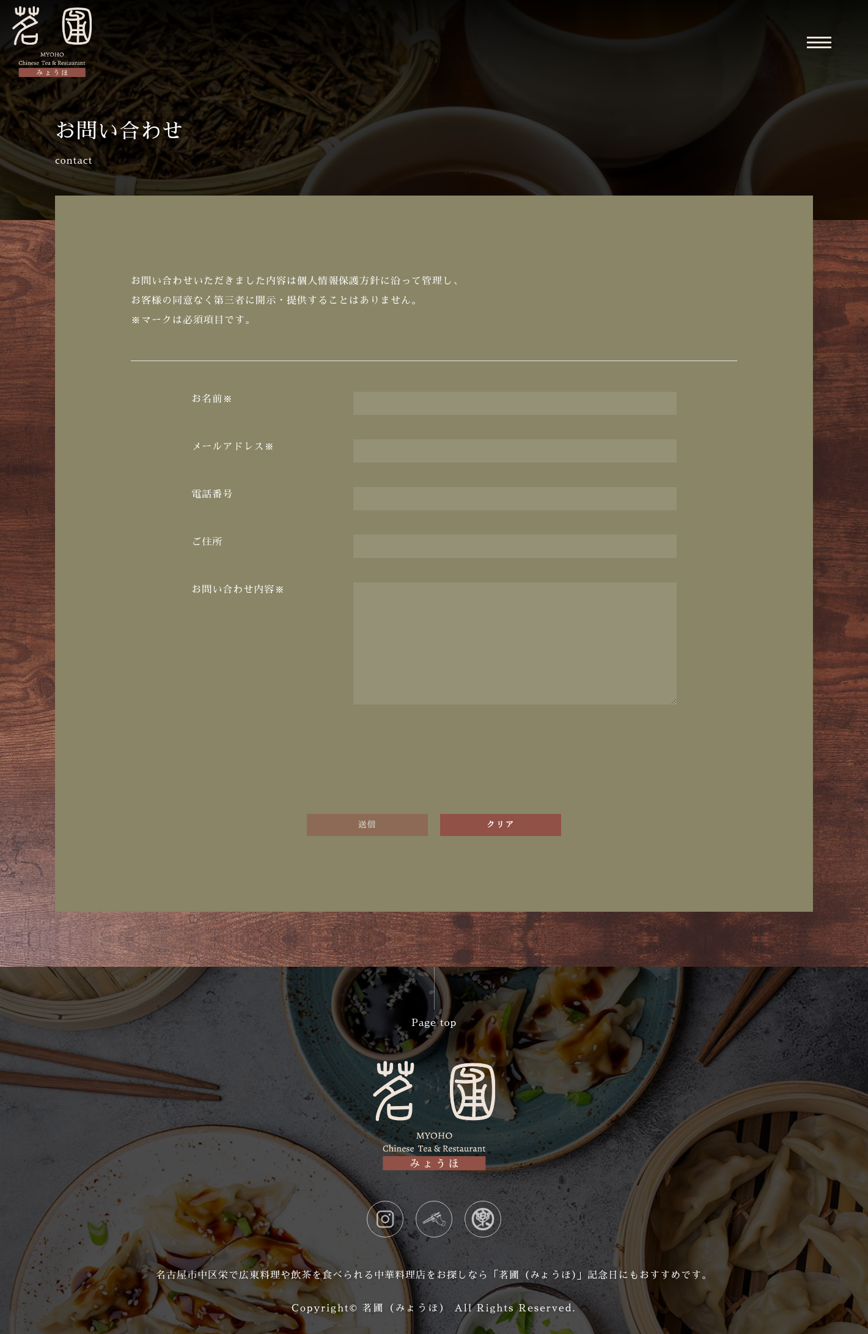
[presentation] (434, 766)
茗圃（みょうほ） (406, 1308)
